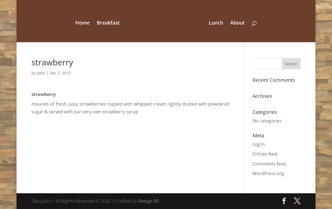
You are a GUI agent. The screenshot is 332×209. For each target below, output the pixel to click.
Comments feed (269, 164)
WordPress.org (268, 173)
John (41, 73)
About (237, 23)
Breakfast (108, 23)
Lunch (216, 23)
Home (82, 23)
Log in (259, 144)
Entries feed (265, 154)
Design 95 (148, 201)
